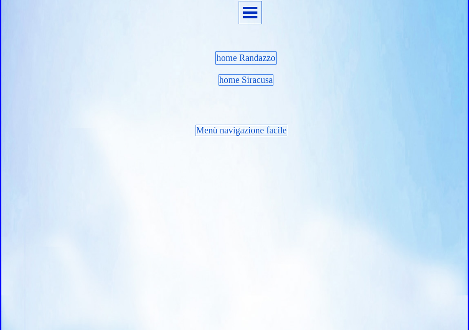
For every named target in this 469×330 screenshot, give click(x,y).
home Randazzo (246, 58)
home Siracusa (246, 80)
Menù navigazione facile (241, 130)
